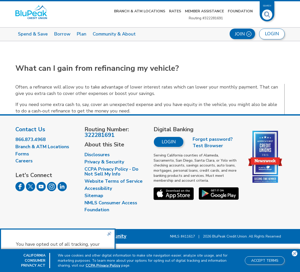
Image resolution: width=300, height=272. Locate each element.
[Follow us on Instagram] (51, 190)
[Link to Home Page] (31, 12)
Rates (175, 11)
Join (243, 34)
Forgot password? (213, 139)
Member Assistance (204, 11)
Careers (24, 161)
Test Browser (208, 146)
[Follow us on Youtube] (41, 190)
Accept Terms (264, 260)
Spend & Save (33, 34)
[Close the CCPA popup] (109, 234)
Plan (81, 34)
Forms (22, 154)
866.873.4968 (30, 139)
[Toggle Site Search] (267, 12)
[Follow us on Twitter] (30, 190)
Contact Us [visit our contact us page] (30, 129)
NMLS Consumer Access (111, 203)
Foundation (240, 11)
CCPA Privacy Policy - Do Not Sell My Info (111, 171)
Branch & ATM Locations (139, 11)
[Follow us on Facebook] (20, 190)
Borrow (62, 34)
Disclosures (97, 155)
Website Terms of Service (114, 181)
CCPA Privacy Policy (103, 265)
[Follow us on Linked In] (62, 190)
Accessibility (98, 188)
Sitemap (94, 195)
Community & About (114, 34)
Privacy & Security (104, 162)
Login (169, 142)
